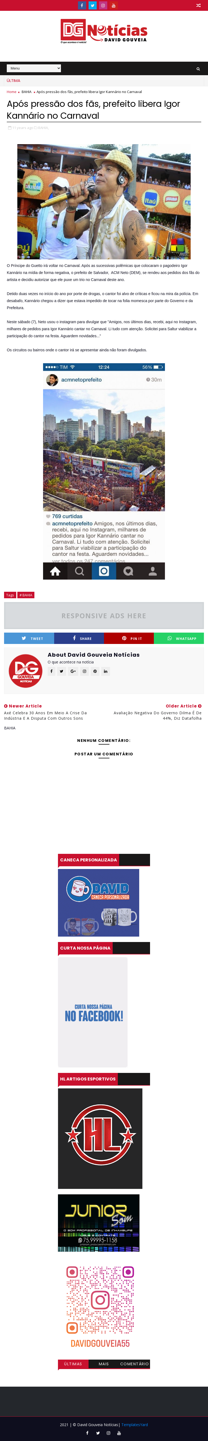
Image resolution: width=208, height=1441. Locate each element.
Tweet (32, 638)
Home (12, 91)
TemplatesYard (134, 1424)
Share (82, 638)
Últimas (73, 1364)
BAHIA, (43, 127)
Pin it (132, 638)
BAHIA (26, 91)
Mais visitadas (104, 1364)
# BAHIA (26, 595)
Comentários (134, 1364)
